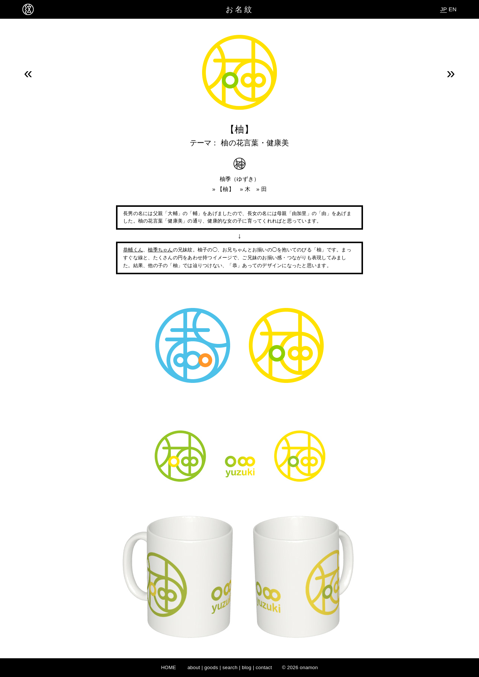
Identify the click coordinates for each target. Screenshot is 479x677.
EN (453, 9)
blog (246, 667)
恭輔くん (133, 250)
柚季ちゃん (160, 250)
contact (264, 667)
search (230, 667)
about (193, 667)
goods (211, 667)
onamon (309, 667)
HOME (168, 667)
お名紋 (240, 9)
